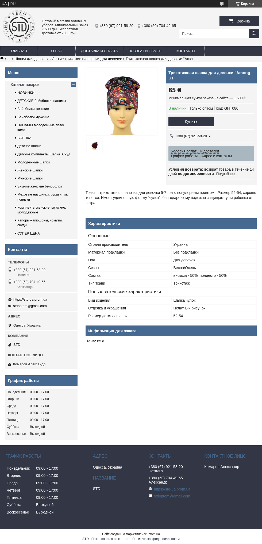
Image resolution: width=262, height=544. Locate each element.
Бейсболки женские (33, 109)
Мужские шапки (30, 178)
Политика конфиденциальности (156, 539)
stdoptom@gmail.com (30, 306)
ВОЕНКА (24, 138)
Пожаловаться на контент (110, 539)
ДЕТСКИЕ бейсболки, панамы (41, 101)
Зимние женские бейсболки (39, 186)
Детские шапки (29, 146)
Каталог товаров (25, 84)
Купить (191, 121)
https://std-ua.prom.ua (30, 299)
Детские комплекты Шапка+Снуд (43, 154)
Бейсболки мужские (33, 117)
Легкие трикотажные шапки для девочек (87, 59)
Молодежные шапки (33, 162)
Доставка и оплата (99, 51)
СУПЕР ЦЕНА (28, 233)
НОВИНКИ (25, 93)
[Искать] (254, 33)
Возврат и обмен (145, 51)
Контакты (185, 51)
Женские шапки (30, 170)
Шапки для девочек (31, 59)
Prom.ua (154, 534)
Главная (19, 51)
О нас (56, 51)
